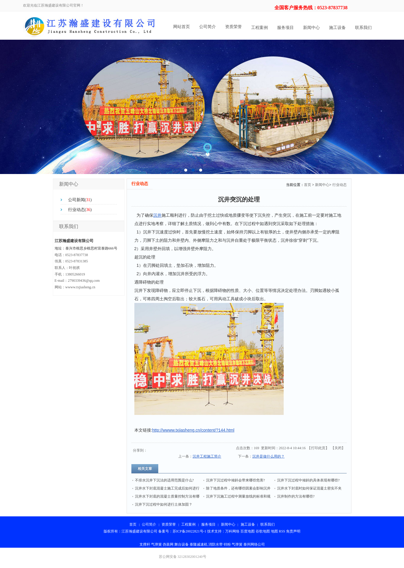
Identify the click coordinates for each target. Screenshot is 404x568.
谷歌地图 (263, 531)
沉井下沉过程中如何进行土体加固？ (163, 504)
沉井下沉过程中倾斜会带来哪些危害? (235, 480)
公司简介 (207, 26)
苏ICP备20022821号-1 (189, 531)
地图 (274, 531)
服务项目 (285, 27)
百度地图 (247, 531)
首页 (307, 185)
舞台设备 (181, 544)
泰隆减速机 (199, 544)
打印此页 (318, 448)
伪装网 (168, 544)
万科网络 (232, 531)
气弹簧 (156, 544)
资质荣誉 (233, 26)
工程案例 (259, 27)
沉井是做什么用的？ (268, 456)
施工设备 (337, 27)
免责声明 (293, 531)
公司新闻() (80, 200)
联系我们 (363, 27)
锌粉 (227, 544)
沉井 (157, 215)
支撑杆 (144, 544)
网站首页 (181, 26)
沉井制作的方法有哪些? (295, 496)
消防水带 (215, 544)
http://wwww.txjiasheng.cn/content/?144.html (193, 430)
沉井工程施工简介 (207, 456)
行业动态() (80, 209)
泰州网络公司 (254, 544)
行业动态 (339, 185)
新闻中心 (311, 27)
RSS (282, 531)
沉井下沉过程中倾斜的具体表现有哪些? (308, 480)
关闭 (338, 448)
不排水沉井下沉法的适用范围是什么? (164, 480)
